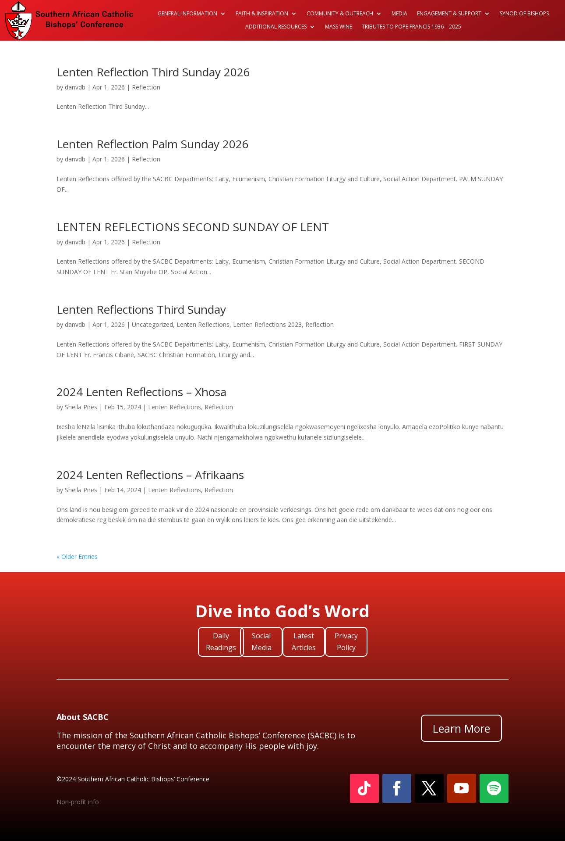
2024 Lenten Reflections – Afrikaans (150, 475)
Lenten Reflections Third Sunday (141, 309)
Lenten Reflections (203, 324)
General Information (187, 14)
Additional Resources (276, 27)
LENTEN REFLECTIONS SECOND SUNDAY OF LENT (192, 227)
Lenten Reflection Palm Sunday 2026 (152, 144)
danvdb (75, 87)
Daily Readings (221, 641)
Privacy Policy (346, 641)
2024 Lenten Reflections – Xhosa (141, 392)
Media (399, 14)
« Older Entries (77, 556)
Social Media (261, 641)
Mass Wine (338, 27)
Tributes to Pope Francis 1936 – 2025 (411, 27)
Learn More (461, 728)
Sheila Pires (81, 407)
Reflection (146, 87)
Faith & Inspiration (262, 14)
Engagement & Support (449, 14)
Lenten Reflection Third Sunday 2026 (153, 72)
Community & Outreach (340, 14)
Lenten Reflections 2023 (267, 324)
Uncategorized (152, 324)
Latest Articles (304, 641)
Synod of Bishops (524, 14)
